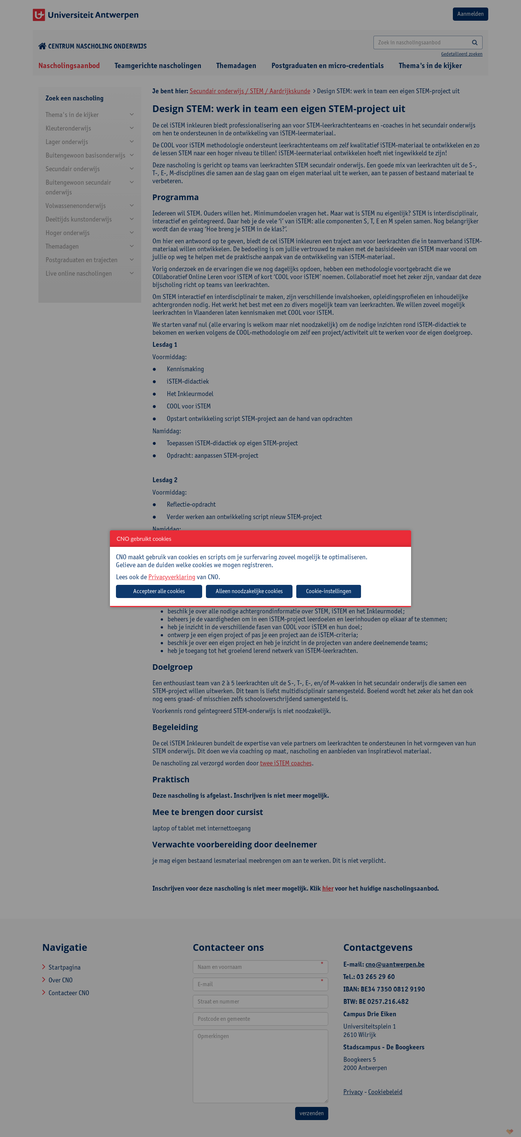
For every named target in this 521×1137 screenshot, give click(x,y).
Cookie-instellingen (328, 591)
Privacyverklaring (171, 577)
